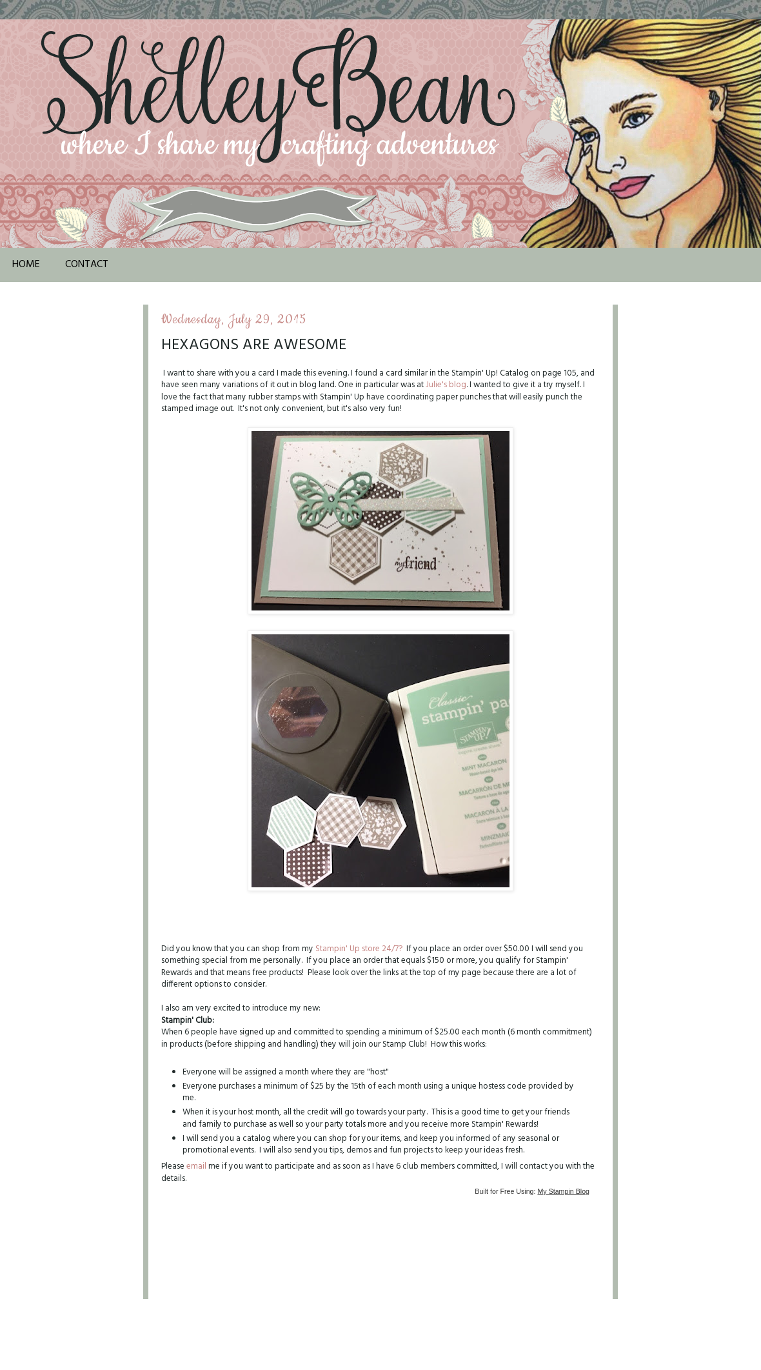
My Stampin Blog (563, 1191)
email (196, 1166)
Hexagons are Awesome (253, 345)
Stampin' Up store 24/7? (358, 949)
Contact (86, 264)
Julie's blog (446, 385)
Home (26, 264)
